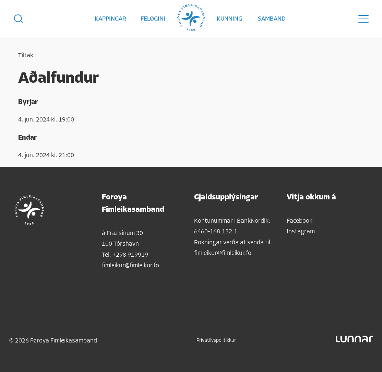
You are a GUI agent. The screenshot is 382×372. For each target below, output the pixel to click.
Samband (272, 19)
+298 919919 (130, 255)
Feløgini (153, 19)
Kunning (229, 19)
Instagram (301, 232)
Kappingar (110, 19)
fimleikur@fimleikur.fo (130, 266)
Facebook (299, 221)
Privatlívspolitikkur (216, 340)
